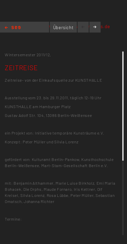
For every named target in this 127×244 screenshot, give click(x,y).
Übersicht (63, 27)
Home (13, 28)
